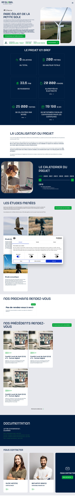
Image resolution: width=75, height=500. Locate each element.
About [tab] (54, 242)
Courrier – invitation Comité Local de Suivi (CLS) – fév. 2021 (16, 435)
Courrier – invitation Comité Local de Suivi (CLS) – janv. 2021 (16, 436)
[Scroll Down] (53, 42)
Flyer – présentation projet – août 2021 (12, 433)
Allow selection (37, 261)
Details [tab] (37, 242)
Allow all (54, 261)
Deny (21, 261)
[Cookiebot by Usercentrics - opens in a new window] (57, 238)
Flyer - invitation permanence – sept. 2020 (13, 438)
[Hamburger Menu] (72, 2)
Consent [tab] (20, 242)
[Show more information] (51, 94)
